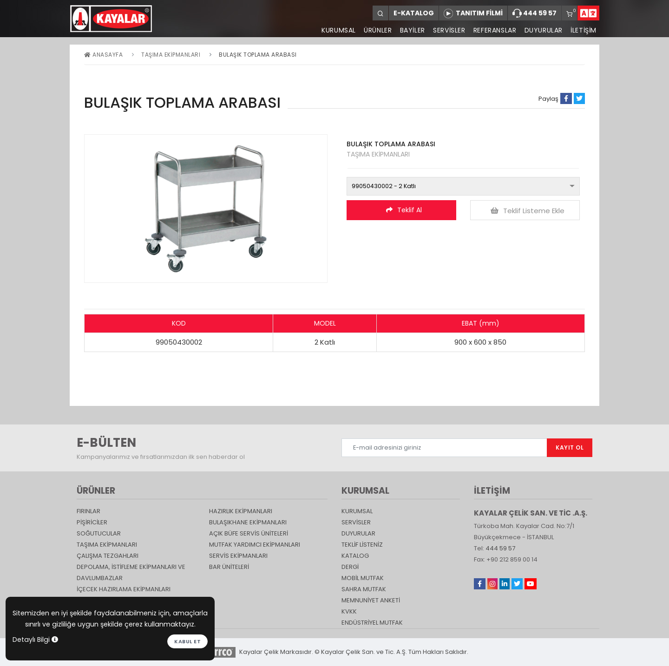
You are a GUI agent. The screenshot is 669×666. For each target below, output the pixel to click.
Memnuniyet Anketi (370, 600)
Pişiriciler (92, 522)
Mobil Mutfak (362, 578)
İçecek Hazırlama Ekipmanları (124, 589)
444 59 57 (534, 13)
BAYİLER (411, 30)
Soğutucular (99, 533)
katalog (355, 555)
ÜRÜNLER (376, 30)
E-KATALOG (414, 13)
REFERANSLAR (494, 30)
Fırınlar (88, 511)
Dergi (350, 566)
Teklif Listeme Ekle (527, 210)
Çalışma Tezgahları (107, 555)
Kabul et (187, 641)
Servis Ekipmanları (238, 555)
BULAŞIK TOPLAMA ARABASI (258, 55)
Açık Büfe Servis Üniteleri (248, 533)
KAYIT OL (570, 447)
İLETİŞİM (584, 30)
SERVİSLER (448, 30)
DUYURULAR (543, 30)
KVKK (349, 611)
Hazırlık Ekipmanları (240, 511)
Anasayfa (103, 55)
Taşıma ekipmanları (170, 55)
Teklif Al (404, 210)
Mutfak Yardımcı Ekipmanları (254, 544)
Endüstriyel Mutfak (372, 622)
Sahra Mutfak (363, 589)
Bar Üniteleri (229, 566)
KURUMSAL (337, 30)
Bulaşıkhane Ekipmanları (248, 522)
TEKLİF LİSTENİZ (362, 544)
